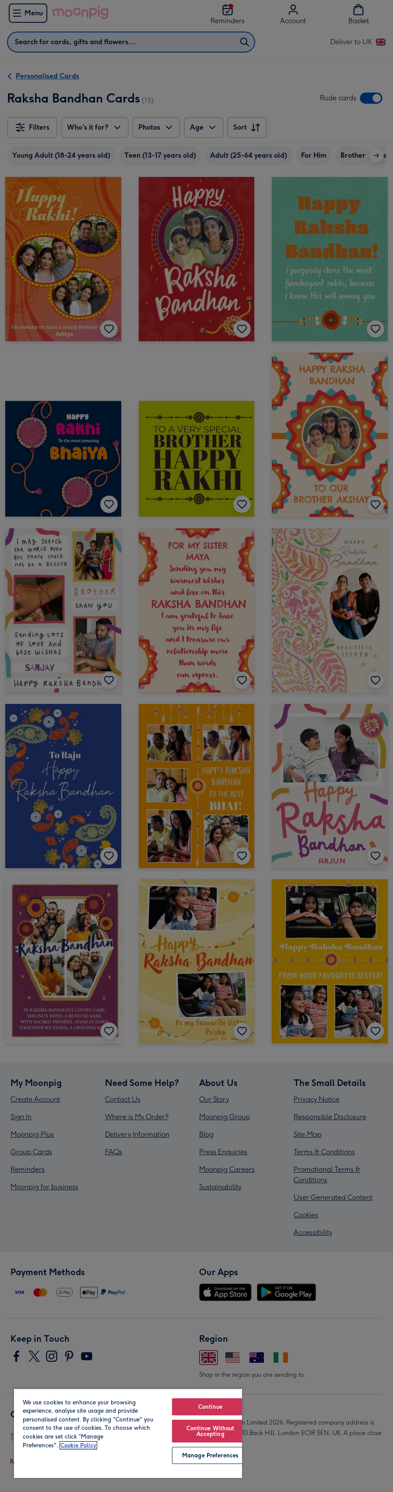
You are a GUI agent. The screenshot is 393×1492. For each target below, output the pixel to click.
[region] (128, 1433)
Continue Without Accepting (210, 1431)
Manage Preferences (210, 1455)
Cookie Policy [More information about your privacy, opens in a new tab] (78, 1445)
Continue (210, 1407)
